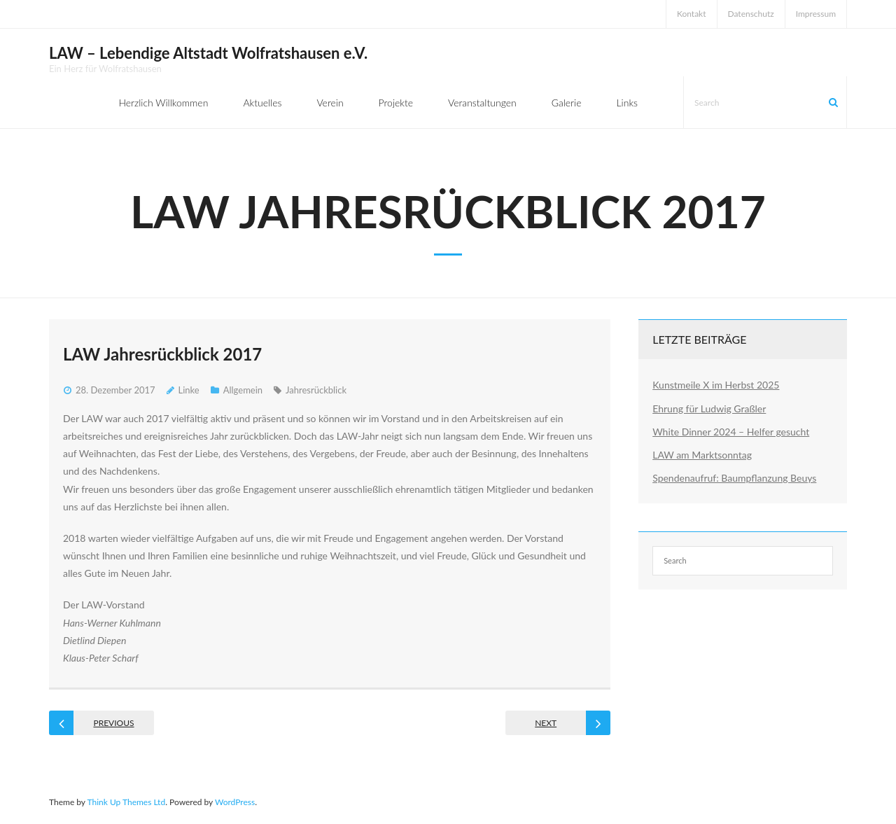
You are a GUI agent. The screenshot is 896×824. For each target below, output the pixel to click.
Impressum (816, 13)
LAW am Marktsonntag (702, 455)
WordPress (235, 802)
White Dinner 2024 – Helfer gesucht (730, 432)
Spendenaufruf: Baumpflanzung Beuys (734, 478)
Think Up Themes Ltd (126, 802)
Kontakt (691, 13)
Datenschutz (751, 13)
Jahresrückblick (316, 390)
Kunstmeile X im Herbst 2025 (715, 385)
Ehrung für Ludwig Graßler (709, 408)
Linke (189, 390)
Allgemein (242, 390)
